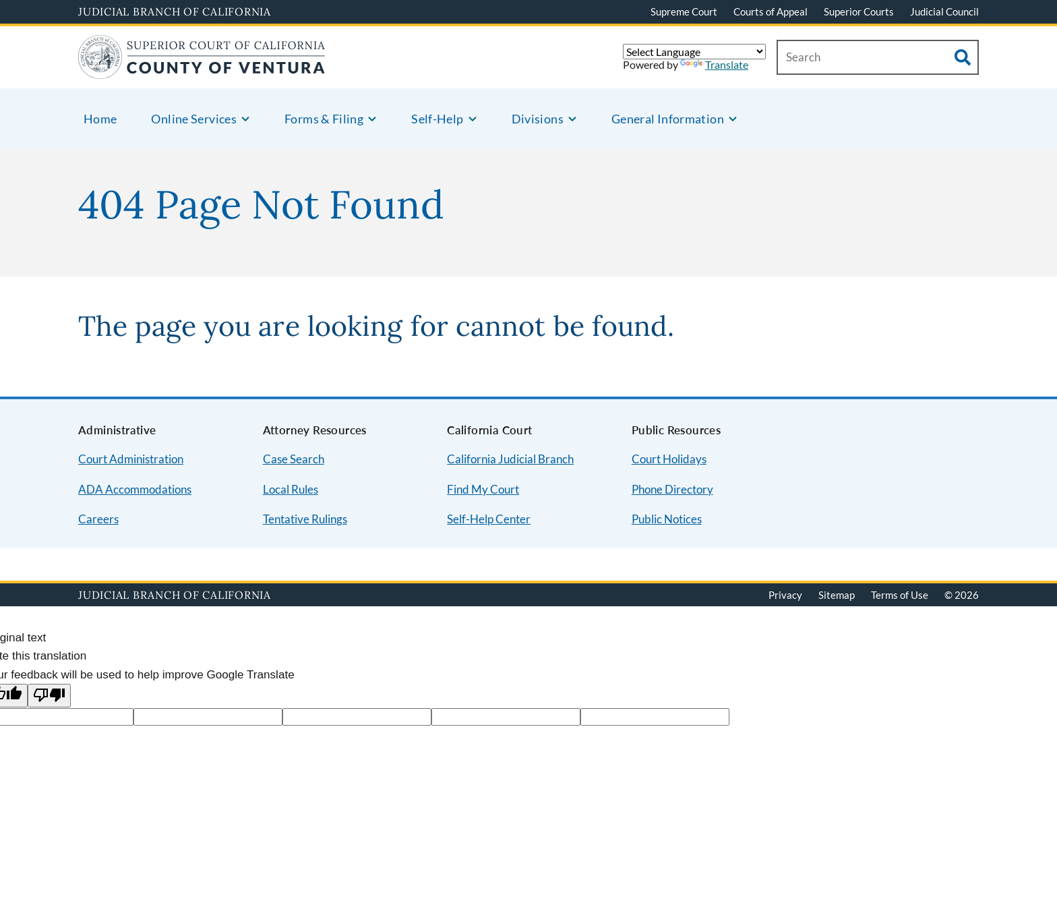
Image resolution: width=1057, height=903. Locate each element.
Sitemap (836, 595)
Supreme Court (684, 11)
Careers (98, 519)
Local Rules (290, 489)
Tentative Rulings (305, 519)
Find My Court (483, 489)
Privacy (785, 595)
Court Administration (130, 459)
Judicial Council (944, 11)
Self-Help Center (489, 519)
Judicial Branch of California (174, 11)
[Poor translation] (49, 695)
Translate (714, 64)
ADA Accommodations (134, 489)
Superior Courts (859, 11)
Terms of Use (899, 595)
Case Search (293, 459)
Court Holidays (669, 459)
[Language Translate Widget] (694, 51)
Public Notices (667, 519)
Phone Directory (672, 489)
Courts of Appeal (770, 11)
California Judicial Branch (510, 459)
